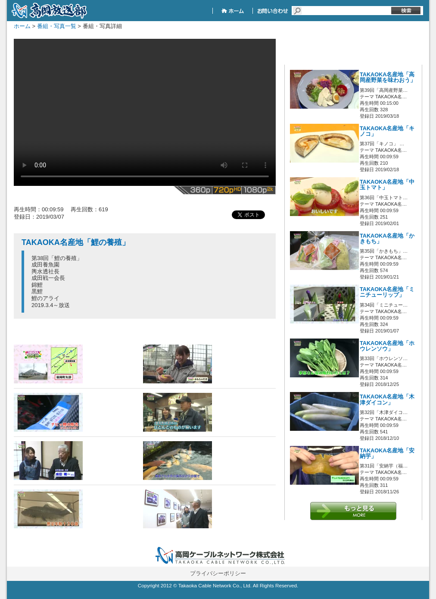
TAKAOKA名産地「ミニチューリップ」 (387, 292)
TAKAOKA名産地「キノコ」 (387, 131)
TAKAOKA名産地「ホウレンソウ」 (387, 346)
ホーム (22, 26)
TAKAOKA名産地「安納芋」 (387, 453)
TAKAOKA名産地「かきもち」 (387, 239)
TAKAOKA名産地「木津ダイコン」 (387, 399)
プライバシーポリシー (218, 573)
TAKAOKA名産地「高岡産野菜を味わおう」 (388, 77)
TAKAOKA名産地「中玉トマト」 (387, 185)
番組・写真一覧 (56, 26)
